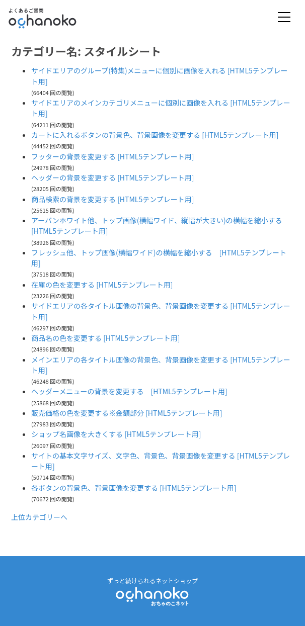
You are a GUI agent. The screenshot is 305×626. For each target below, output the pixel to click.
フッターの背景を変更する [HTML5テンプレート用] (112, 156)
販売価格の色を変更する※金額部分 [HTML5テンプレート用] (126, 413)
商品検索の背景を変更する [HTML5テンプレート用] (112, 199)
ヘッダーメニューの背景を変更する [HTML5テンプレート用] (129, 391)
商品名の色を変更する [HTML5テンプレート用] (105, 338)
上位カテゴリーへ (39, 517)
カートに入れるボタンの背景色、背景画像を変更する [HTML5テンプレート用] (155, 135)
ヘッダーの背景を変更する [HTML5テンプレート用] (112, 177)
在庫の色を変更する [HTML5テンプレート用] (102, 285)
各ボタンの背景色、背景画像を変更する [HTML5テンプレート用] (134, 488)
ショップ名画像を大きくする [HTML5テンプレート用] (116, 434)
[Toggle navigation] (284, 18)
